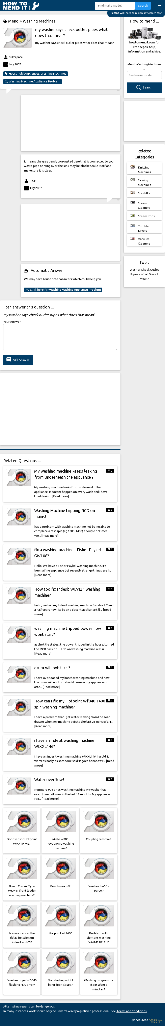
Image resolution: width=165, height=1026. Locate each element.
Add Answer (17, 360)
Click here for (63, 290)
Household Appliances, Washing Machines (35, 73)
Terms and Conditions (131, 1011)
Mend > (13, 21)
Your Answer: (12, 321)
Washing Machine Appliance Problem (32, 81)
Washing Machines (39, 21)
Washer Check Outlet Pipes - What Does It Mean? (144, 274)
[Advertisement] (70, 123)
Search (143, 5)
